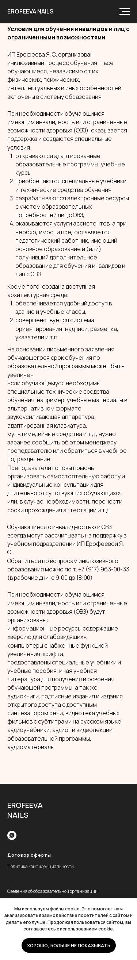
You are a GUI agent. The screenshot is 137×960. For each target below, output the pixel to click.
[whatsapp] (11, 835)
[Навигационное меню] (124, 11)
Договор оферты (29, 855)
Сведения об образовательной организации (52, 891)
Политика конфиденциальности (40, 866)
